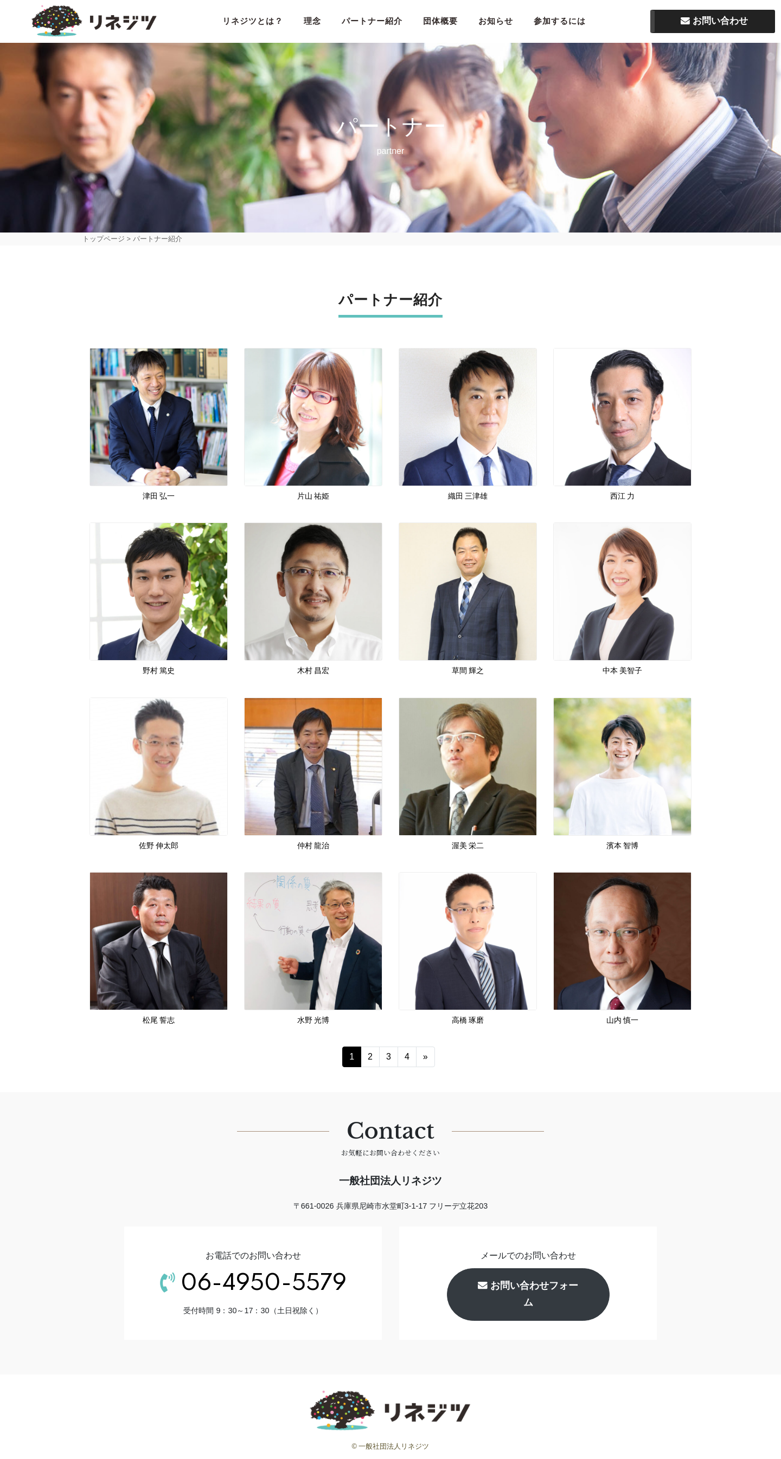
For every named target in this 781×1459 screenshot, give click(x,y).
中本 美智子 (623, 672)
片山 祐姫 (313, 498)
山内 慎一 (622, 1021)
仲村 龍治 (313, 847)
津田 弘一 (159, 498)
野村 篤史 (159, 672)
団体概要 (443, 22)
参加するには (563, 22)
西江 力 (622, 498)
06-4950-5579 (264, 1285)
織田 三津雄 (468, 498)
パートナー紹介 (375, 22)
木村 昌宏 (313, 672)
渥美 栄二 (472, 847)
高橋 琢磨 (468, 1021)
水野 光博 (313, 1021)
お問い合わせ (714, 22)
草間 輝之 (468, 672)
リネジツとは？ (256, 22)
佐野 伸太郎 (159, 847)
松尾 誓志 (159, 1021)
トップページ (103, 240)
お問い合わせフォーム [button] (528, 1296)
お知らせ (499, 22)
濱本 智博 (622, 847)
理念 (315, 22)
